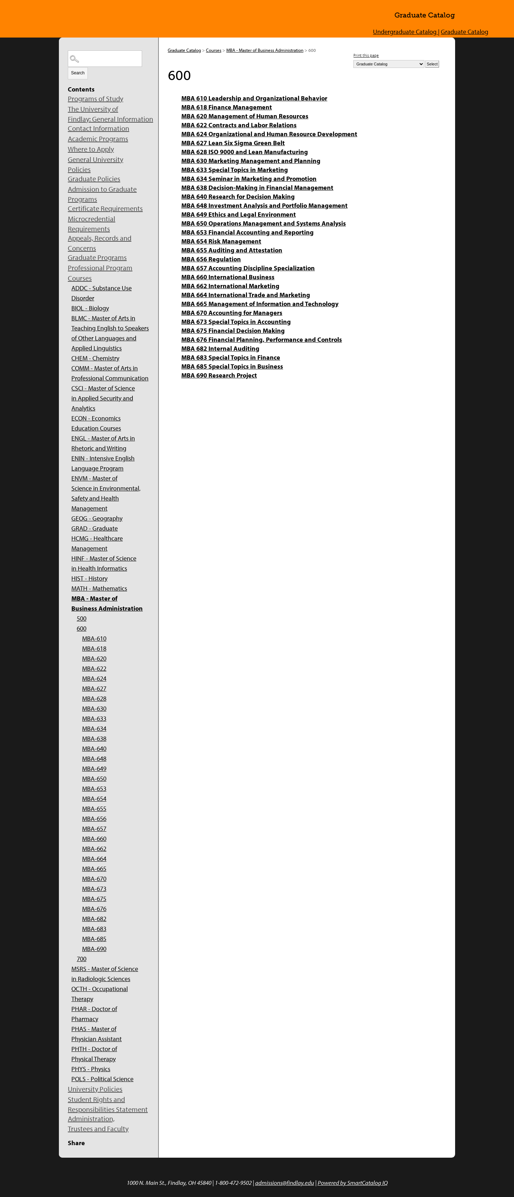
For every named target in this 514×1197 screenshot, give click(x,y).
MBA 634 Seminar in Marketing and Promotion (249, 178)
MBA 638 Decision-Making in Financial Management (257, 187)
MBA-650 (94, 778)
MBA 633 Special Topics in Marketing (234, 170)
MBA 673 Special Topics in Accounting (236, 321)
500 (81, 618)
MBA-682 (94, 919)
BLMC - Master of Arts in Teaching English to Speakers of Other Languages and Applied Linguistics (110, 333)
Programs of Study (95, 98)
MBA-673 (94, 889)
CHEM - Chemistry (95, 358)
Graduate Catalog (464, 32)
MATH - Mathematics (99, 588)
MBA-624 (94, 678)
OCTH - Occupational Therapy (99, 994)
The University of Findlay (114, 18)
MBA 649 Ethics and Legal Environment (238, 214)
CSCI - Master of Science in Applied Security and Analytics (103, 398)
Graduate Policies (94, 178)
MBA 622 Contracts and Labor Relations (239, 125)
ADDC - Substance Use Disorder (101, 293)
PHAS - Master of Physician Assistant (96, 1034)
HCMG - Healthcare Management (97, 543)
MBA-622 (94, 668)
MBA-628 (94, 698)
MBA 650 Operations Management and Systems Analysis (263, 223)
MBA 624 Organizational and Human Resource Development (269, 134)
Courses (80, 278)
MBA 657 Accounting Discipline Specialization (248, 268)
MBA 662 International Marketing (230, 286)
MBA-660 (94, 838)
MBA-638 (94, 738)
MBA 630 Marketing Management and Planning (251, 161)
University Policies (95, 1088)
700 (81, 959)
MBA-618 (94, 648)
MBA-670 (94, 879)
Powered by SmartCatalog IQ (353, 1182)
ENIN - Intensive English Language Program (103, 463)
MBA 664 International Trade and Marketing (245, 295)
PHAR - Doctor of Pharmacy (94, 1014)
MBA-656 (94, 818)
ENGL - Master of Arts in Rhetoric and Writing (103, 443)
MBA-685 (94, 939)
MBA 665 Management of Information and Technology (259, 304)
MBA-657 (94, 828)
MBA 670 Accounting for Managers (231, 313)
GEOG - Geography (96, 518)
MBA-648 (94, 758)
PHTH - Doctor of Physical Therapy (94, 1054)
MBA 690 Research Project (219, 375)
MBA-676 (94, 909)
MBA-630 (94, 708)
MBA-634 (94, 728)
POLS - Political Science (102, 1079)
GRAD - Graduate (94, 528)
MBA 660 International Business (227, 277)
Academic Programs (98, 138)
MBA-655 (94, 808)
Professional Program (100, 267)
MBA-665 (94, 868)
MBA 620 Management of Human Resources (244, 116)
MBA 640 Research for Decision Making (238, 196)
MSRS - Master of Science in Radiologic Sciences (104, 974)
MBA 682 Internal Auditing (220, 348)
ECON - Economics (96, 418)
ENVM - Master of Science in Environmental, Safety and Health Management (106, 493)
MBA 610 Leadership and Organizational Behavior (254, 98)
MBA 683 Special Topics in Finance (230, 357)
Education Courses (96, 428)
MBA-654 (94, 798)
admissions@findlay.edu (284, 1182)
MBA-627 (94, 688)
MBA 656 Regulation (211, 259)
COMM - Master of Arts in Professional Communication (109, 373)
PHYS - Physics (90, 1069)
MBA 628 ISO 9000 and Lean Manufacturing (244, 152)
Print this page (366, 55)
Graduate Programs (97, 257)
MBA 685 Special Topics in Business (232, 366)
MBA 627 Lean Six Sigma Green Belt (233, 143)
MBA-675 (94, 899)
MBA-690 (94, 949)
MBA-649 (94, 768)
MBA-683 (94, 929)
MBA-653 (94, 788)
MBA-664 (94, 858)
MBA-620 (94, 658)
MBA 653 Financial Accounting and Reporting (247, 232)
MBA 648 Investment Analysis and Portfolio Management (264, 205)
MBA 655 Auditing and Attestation (231, 250)
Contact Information (98, 128)
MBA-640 (94, 748)
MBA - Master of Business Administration (107, 603)
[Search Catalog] (105, 58)
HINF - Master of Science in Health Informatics (103, 563)
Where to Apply (91, 148)
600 (81, 628)
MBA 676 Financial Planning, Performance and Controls (261, 339)
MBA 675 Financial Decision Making (233, 330)
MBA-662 (94, 848)
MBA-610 (94, 638)
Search (78, 72)
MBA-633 (94, 718)
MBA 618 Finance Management (226, 107)
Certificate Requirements (105, 208)
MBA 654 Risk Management (221, 241)
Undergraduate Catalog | (406, 32)
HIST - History (89, 578)
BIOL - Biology (90, 308)
